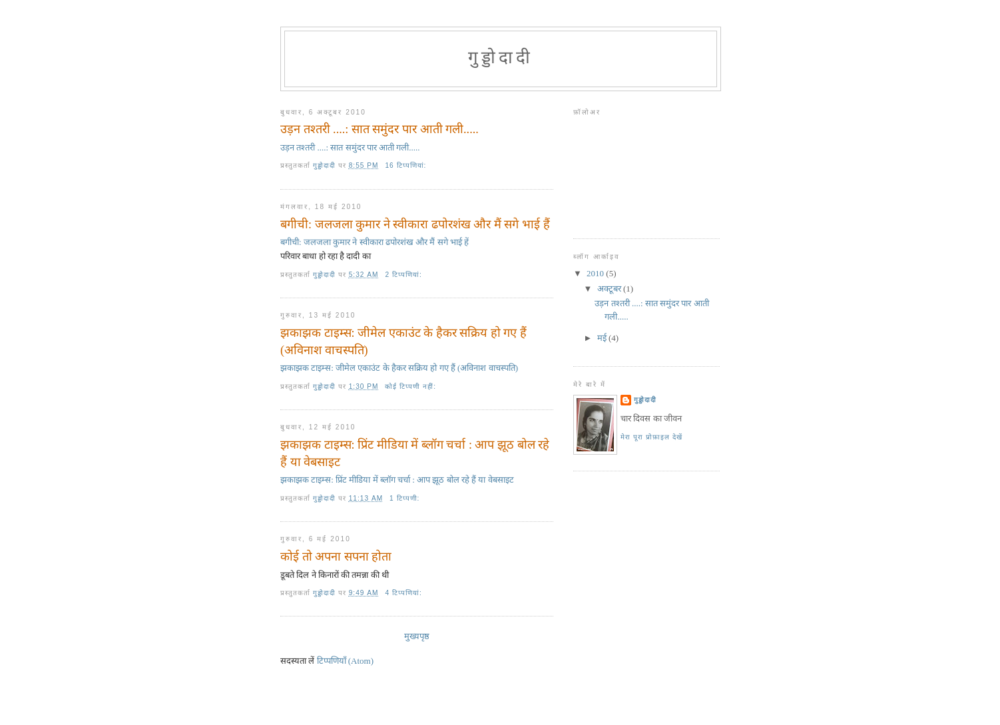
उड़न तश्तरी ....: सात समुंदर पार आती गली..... (379, 129)
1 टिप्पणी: (405, 498)
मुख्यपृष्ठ (416, 636)
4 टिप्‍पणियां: (404, 593)
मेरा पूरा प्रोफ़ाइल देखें (651, 437)
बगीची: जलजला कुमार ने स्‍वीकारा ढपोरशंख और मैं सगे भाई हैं (415, 224)
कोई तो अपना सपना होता (335, 556)
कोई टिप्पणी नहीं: (411, 386)
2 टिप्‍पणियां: (404, 274)
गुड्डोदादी (645, 399)
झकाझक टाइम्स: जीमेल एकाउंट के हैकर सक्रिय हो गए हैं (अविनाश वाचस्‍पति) (403, 341)
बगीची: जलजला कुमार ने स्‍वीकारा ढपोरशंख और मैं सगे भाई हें (374, 242)
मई (603, 338)
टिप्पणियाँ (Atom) (345, 661)
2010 (596, 273)
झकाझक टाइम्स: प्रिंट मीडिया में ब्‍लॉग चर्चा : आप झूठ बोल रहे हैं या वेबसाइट (414, 453)
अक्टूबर (610, 289)
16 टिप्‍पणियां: (407, 165)
